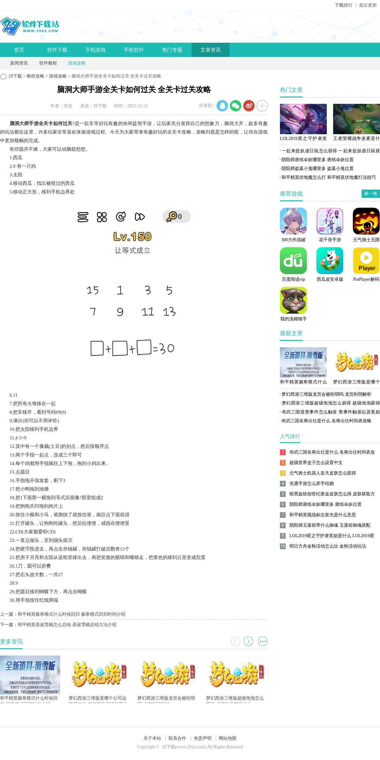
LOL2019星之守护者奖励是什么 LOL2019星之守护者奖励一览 (303, 139)
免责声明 (203, 738)
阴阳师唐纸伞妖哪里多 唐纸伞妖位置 (318, 159)
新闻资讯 (19, 63)
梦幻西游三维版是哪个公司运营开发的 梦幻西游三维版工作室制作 (356, 383)
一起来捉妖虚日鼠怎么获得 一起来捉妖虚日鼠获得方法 (330, 151)
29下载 (15, 76)
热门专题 (172, 50)
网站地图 (228, 738)
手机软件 (134, 50)
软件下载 (57, 50)
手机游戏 (96, 50)
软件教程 (48, 63)
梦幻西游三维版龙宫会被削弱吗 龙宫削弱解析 (326, 394)
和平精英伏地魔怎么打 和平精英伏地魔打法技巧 (329, 177)
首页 (19, 50)
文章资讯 (210, 50)
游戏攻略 (77, 63)
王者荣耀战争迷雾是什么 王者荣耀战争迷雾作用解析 (356, 139)
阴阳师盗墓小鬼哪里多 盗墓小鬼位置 (318, 168)
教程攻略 (35, 76)
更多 (263, 641)
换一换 (370, 193)
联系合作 (177, 738)
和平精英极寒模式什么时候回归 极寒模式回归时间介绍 (71, 614)
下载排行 (343, 5)
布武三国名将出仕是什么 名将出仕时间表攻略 (326, 420)
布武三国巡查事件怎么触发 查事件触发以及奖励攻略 (330, 413)
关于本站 (152, 738)
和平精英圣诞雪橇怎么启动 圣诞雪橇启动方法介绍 (67, 624)
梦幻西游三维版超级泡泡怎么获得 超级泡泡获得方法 (330, 404)
